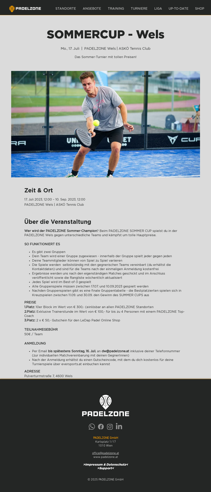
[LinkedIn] (119, 426)
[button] (91, 9)
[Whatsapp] (92, 426)
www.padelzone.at (105, 457)
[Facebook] (101, 426)
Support (105, 468)
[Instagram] (110, 426)
